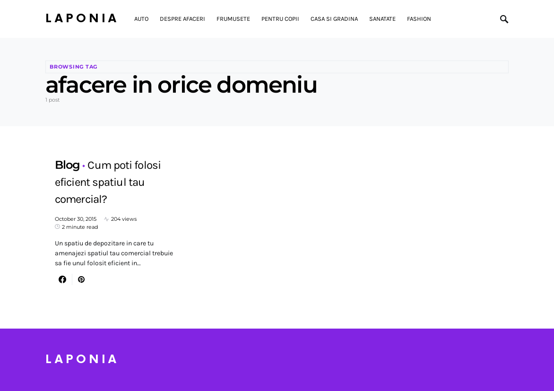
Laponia (82, 19)
